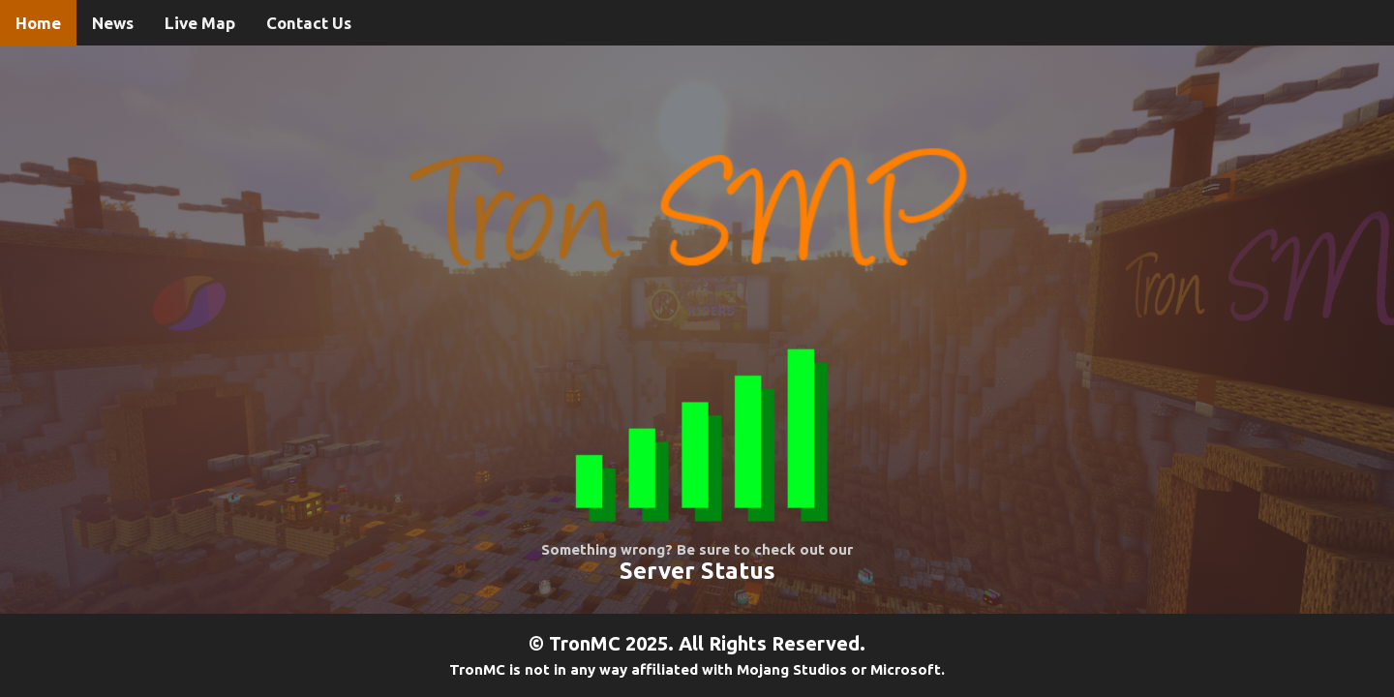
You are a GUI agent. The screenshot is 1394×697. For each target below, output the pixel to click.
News (113, 23)
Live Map (200, 23)
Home (38, 23)
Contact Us (308, 23)
